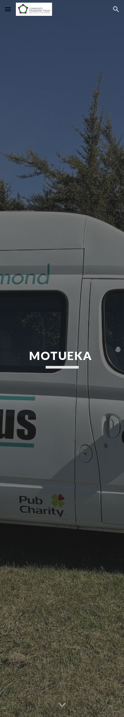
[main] (62, 359)
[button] (8, 9)
